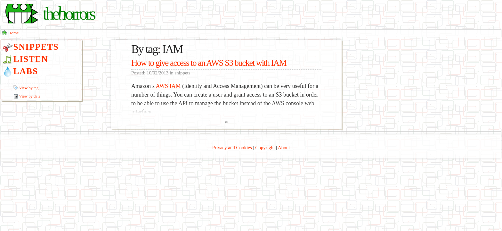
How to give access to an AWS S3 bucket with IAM (208, 63)
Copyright (265, 147)
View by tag (29, 88)
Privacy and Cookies (232, 147)
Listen (30, 59)
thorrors (68, 13)
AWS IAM (168, 86)
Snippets (36, 47)
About (284, 147)
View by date (29, 96)
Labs (25, 71)
